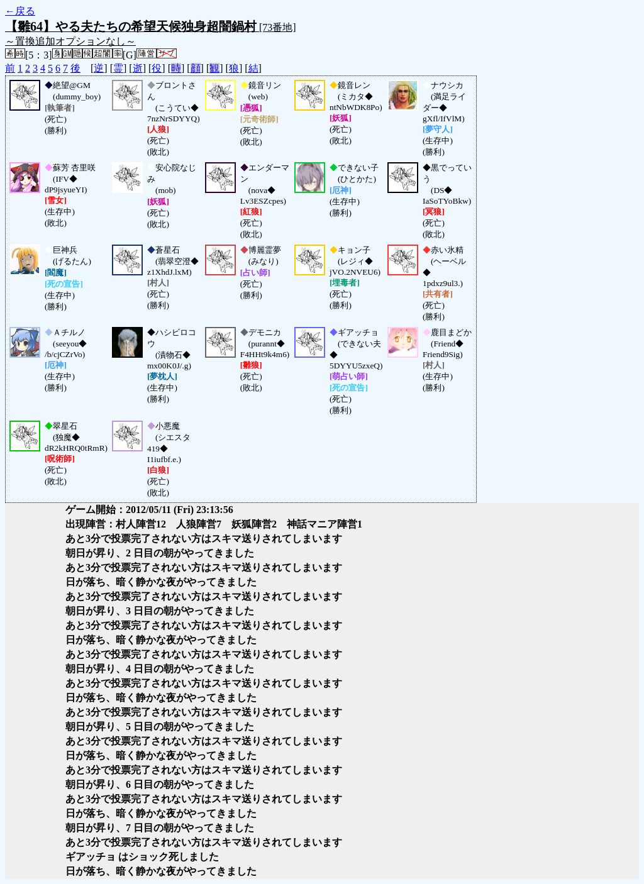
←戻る (20, 11)
